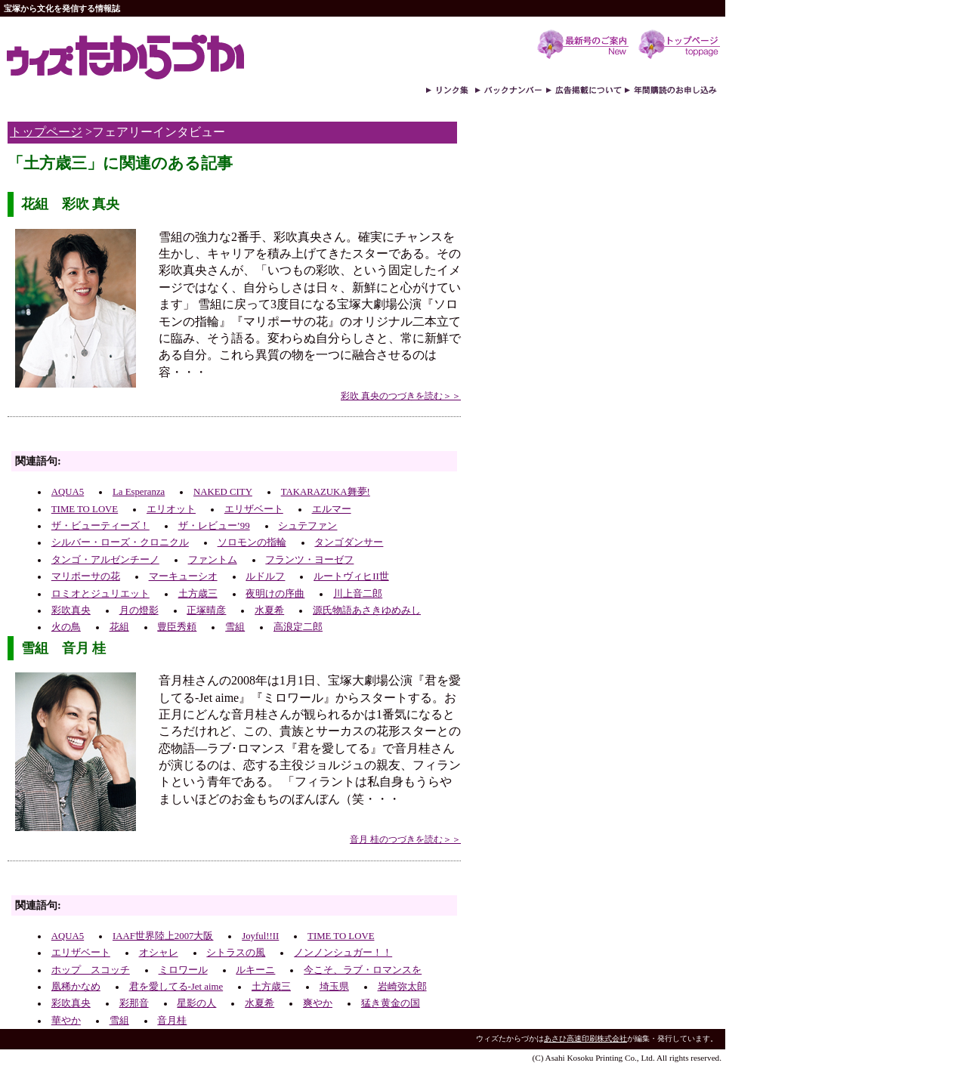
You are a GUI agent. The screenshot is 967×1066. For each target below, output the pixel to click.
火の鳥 (66, 627)
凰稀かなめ (75, 986)
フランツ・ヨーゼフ (309, 560)
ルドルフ (265, 576)
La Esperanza (139, 492)
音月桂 (172, 1020)
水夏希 (269, 610)
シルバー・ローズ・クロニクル (120, 542)
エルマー (331, 509)
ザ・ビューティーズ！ (100, 526)
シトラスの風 (235, 952)
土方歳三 (198, 594)
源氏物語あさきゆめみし (367, 610)
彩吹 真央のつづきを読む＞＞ (401, 396)
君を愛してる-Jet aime (176, 986)
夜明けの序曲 (275, 594)
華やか (66, 1020)
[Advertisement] (184, 437)
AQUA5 (67, 492)
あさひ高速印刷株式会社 (585, 1038)
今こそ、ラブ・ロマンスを (363, 970)
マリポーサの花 (85, 576)
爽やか (317, 1003)
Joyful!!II (260, 936)
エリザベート (253, 509)
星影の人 (196, 1003)
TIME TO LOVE (84, 509)
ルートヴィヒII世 (351, 576)
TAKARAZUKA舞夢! (325, 492)
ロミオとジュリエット (100, 594)
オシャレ (158, 952)
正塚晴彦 (206, 610)
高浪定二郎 (298, 627)
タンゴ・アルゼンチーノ (105, 560)
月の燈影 (139, 610)
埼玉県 (334, 986)
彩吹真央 (71, 610)
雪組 (235, 627)
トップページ (46, 131)
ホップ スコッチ (90, 970)
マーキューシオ (183, 576)
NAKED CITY (222, 492)
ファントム (212, 560)
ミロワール (183, 970)
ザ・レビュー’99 (214, 526)
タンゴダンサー (348, 542)
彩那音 (134, 1003)
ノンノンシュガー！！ (343, 952)
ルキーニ (255, 970)
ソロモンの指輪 (252, 542)
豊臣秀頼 (176, 627)
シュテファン (307, 526)
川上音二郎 (357, 594)
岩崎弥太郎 (402, 986)
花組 (119, 627)
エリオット (171, 509)
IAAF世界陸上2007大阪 (163, 936)
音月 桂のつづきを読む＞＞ (405, 839)
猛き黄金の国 (390, 1003)
